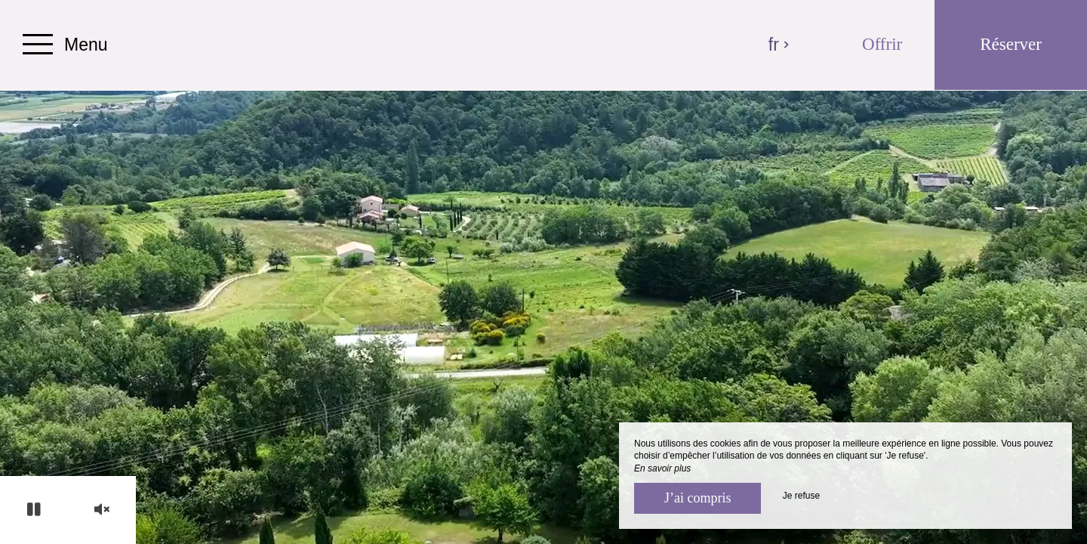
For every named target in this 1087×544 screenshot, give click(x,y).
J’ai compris (697, 497)
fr (779, 44)
